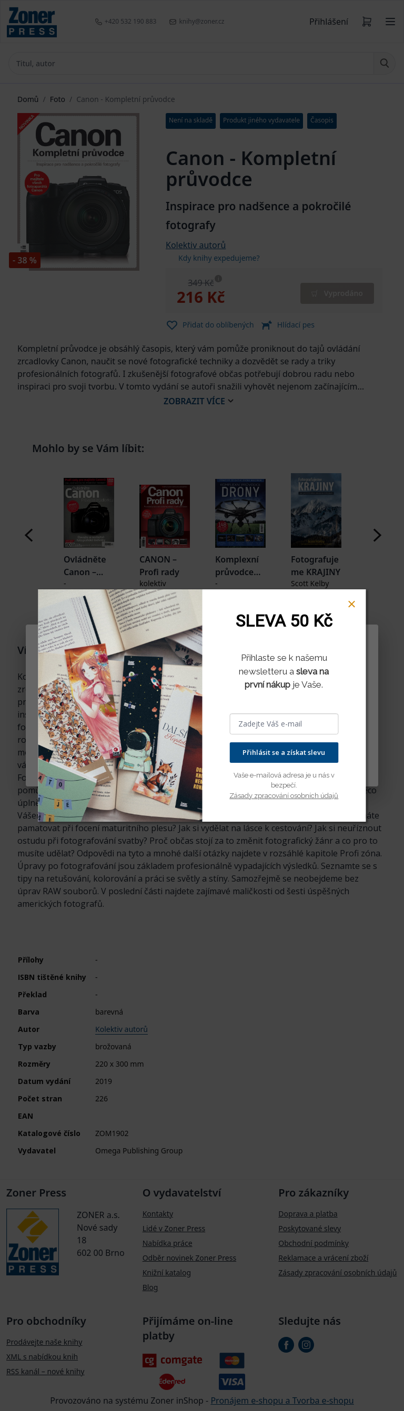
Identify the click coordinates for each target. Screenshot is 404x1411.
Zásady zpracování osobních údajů (284, 796)
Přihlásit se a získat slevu (284, 752)
